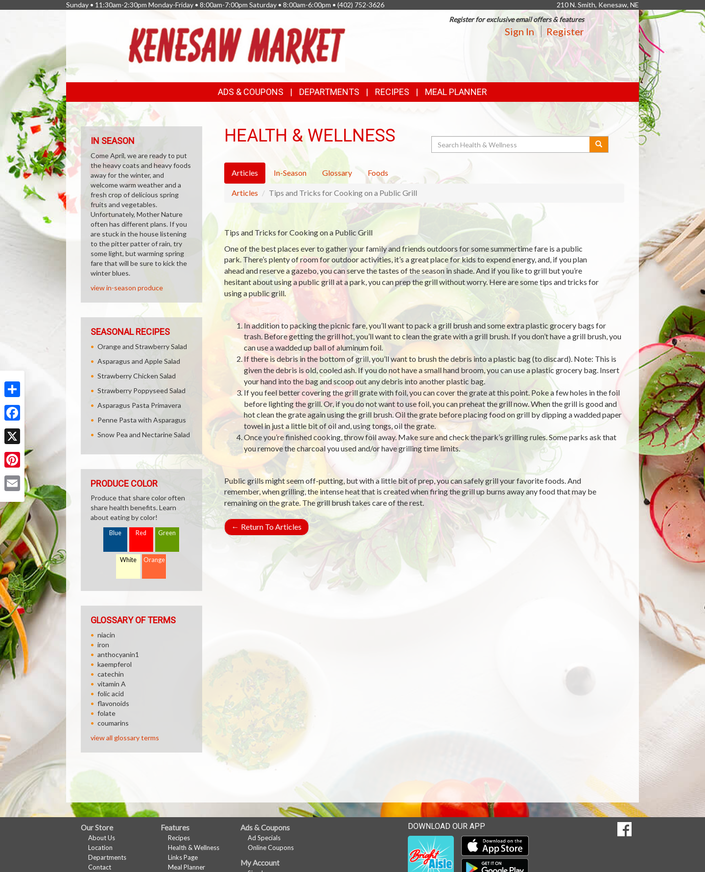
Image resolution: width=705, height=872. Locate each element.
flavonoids (113, 703)
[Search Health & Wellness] (511, 144)
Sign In (519, 31)
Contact (99, 867)
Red (141, 533)
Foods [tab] (378, 172)
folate (106, 713)
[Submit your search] (599, 144)
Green (167, 533)
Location (100, 847)
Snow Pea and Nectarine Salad (143, 434)
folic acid (110, 693)
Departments (107, 857)
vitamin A (111, 684)
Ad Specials (264, 838)
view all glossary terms (125, 737)
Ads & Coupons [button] (250, 92)
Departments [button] (329, 92)
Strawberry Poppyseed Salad (141, 390)
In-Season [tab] (290, 172)
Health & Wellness (193, 847)
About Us (101, 838)
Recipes (392, 92)
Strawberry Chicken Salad (136, 376)
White (128, 560)
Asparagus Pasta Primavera (139, 405)
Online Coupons (271, 847)
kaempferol (114, 664)
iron (103, 644)
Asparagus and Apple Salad (138, 361)
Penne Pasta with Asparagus (141, 420)
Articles (245, 192)
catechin (110, 674)
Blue (115, 533)
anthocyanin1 (118, 654)
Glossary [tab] (337, 172)
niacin (106, 635)
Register (565, 31)
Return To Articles (267, 526)
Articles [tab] (245, 172)
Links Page (183, 857)
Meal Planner (456, 92)
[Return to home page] (237, 45)
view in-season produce (127, 287)
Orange (154, 560)
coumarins (113, 723)
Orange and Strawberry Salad (142, 346)
